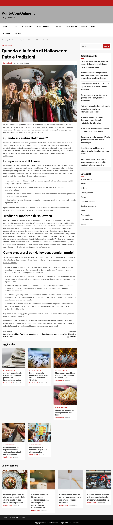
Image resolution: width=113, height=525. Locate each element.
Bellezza (6, 33)
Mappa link (20, 518)
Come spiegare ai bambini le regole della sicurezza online (39, 432)
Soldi (83, 210)
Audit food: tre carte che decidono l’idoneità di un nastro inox (95, 130)
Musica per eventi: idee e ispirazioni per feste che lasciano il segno (65, 358)
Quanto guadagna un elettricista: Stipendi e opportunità (58, 334)
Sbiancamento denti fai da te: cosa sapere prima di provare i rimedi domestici (95, 87)
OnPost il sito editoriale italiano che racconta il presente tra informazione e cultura (13, 358)
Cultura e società (7, 45)
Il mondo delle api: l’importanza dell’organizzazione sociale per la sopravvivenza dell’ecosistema (94, 75)
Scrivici (18, 33)
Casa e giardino (87, 192)
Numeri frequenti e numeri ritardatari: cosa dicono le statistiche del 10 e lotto (39, 358)
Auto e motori (71, 27)
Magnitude (64, 522)
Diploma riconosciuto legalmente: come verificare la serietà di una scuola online (13, 432)
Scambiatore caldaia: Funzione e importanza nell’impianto (21, 334)
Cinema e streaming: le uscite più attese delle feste (65, 395)
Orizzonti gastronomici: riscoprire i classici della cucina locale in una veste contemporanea (95, 64)
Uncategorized (87, 219)
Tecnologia (27, 27)
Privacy (12, 518)
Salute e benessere (44, 27)
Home (5, 27)
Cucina (84, 27)
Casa (93, 27)
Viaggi (58, 27)
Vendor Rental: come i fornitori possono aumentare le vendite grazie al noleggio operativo (93, 162)
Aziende (14, 27)
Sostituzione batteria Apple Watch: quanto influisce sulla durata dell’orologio (95, 140)
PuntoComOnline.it (18, 13)
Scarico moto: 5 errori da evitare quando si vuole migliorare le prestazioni (94, 98)
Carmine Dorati (7, 63)
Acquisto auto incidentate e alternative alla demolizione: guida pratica (95, 151)
